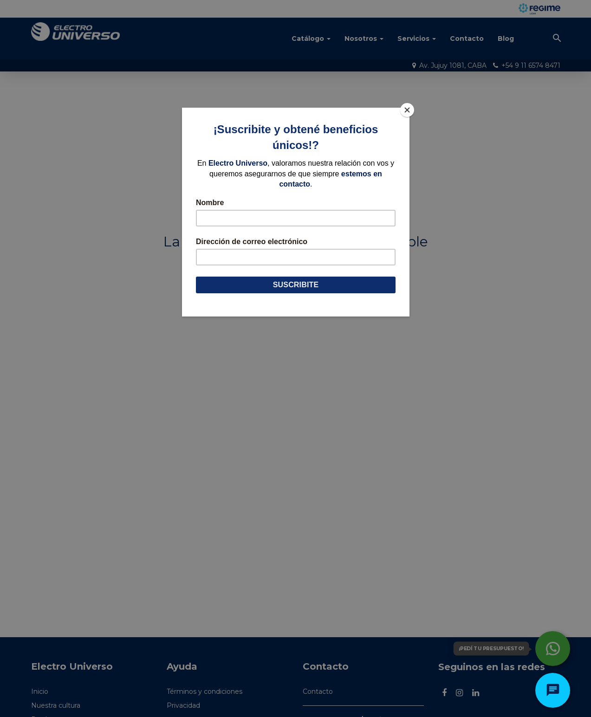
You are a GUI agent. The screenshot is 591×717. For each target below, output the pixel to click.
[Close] (407, 110)
